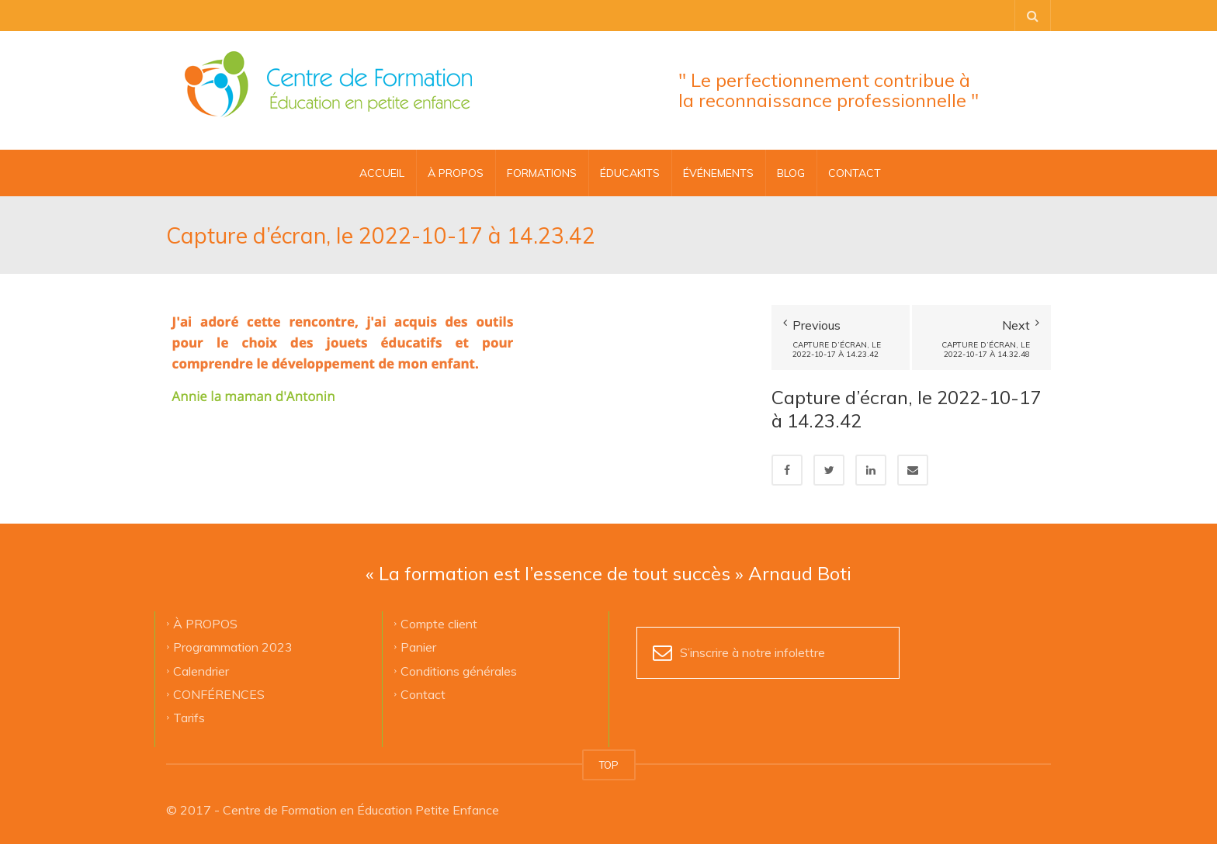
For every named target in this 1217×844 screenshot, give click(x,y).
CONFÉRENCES (219, 693)
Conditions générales (458, 670)
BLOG (791, 173)
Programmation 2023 (233, 647)
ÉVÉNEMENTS (718, 173)
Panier (418, 647)
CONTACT (854, 173)
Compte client (438, 623)
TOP (609, 765)
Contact (423, 693)
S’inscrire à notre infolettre (752, 652)
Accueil (381, 173)
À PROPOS (456, 173)
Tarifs (189, 717)
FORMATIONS (542, 173)
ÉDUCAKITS (630, 173)
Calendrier (201, 670)
